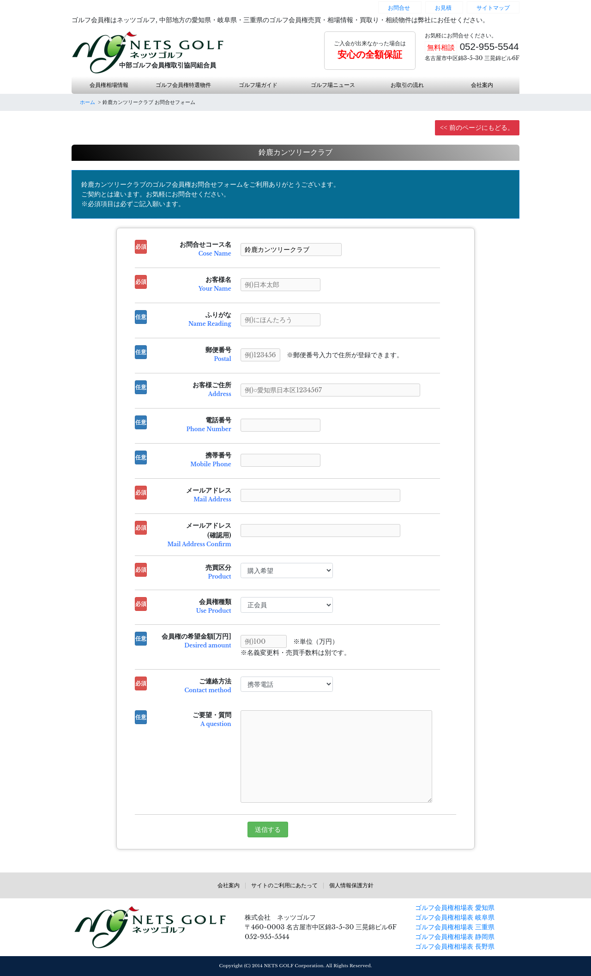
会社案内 (482, 84)
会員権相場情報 (109, 84)
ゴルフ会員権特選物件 (183, 84)
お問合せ (399, 7)
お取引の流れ (407, 84)
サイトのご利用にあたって (284, 885)
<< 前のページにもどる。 (477, 127)
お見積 (443, 7)
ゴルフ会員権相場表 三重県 (455, 927)
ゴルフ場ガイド (258, 84)
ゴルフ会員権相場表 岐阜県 (455, 917)
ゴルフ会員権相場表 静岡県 (455, 937)
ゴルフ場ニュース (333, 84)
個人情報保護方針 (351, 885)
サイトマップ (493, 7)
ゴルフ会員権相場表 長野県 (455, 946)
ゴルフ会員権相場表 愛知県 (455, 907)
